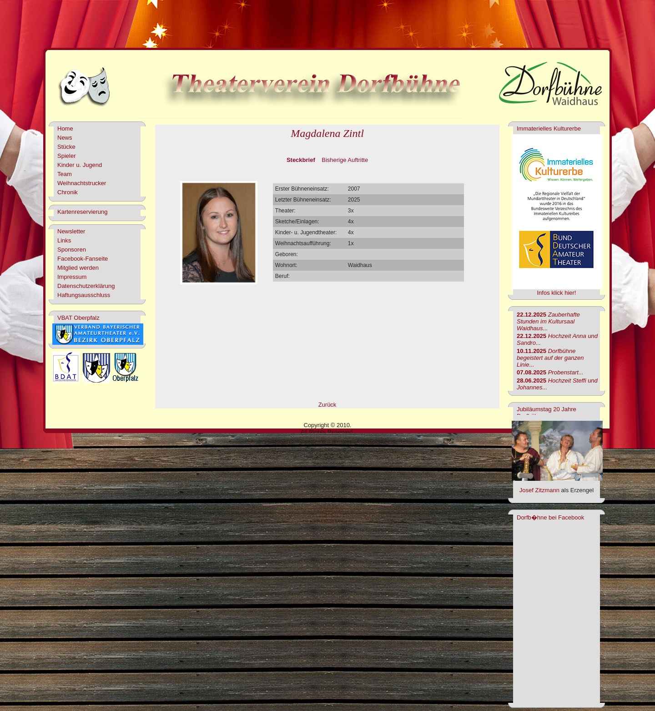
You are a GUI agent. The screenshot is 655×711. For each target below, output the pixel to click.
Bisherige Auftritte (345, 159)
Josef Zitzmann (539, 490)
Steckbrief (301, 159)
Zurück (327, 404)
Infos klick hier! (556, 292)
